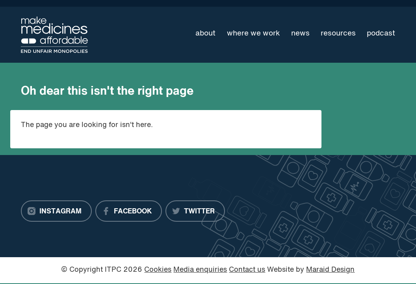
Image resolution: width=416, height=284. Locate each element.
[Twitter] (195, 211)
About (205, 33)
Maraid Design (330, 270)
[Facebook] (128, 211)
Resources (338, 33)
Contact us (247, 270)
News (300, 33)
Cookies (157, 270)
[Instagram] (56, 211)
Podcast (381, 33)
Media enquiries (200, 270)
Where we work (253, 33)
